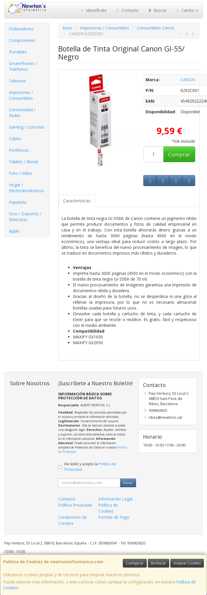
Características (77, 200)
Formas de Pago (113, 517)
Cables (15, 138)
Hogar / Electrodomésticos (26, 187)
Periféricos (19, 150)
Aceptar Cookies (187, 563)
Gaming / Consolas (26, 127)
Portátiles (18, 52)
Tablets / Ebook (23, 161)
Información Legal (115, 499)
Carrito (186, 10)
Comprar (179, 154)
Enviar (128, 482)
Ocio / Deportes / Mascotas (25, 216)
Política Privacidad (75, 505)
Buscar (157, 10)
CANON (187, 79)
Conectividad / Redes (22, 112)
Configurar (135, 563)
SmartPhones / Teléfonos (23, 66)
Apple (14, 231)
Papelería (17, 202)
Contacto (127, 10)
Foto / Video (20, 173)
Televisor (17, 81)
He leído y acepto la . (90, 466)
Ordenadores (21, 28)
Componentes (22, 40)
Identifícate (93, 10)
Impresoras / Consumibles (21, 95)
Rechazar (158, 563)
